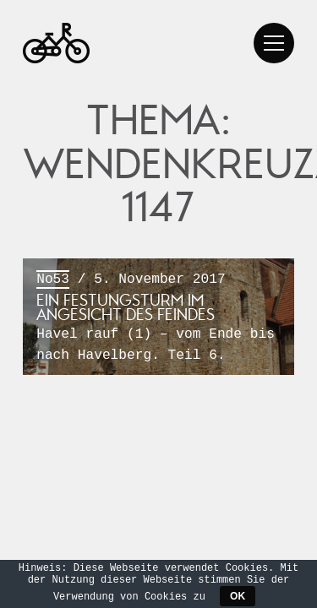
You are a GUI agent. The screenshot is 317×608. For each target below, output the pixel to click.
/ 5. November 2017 (158, 318)
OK (237, 596)
